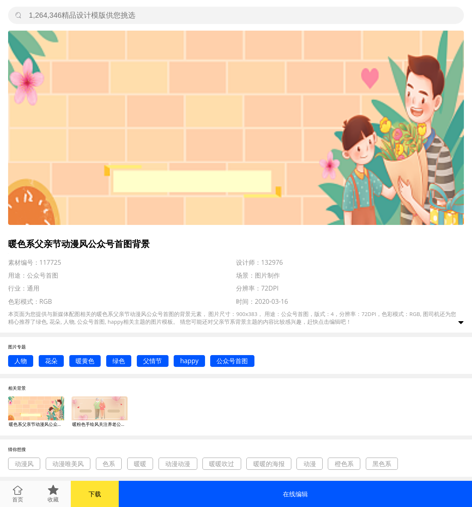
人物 (20, 361)
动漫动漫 (177, 463)
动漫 (309, 463)
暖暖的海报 (269, 463)
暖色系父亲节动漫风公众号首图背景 (36, 424)
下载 (94, 494)
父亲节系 (224, 321)
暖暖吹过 (221, 463)
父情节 (152, 361)
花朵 (51, 361)
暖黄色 (85, 361)
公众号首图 (232, 361)
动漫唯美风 (68, 463)
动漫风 (24, 463)
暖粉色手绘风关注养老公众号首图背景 (100, 424)
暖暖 (140, 463)
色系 (109, 463)
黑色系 (381, 463)
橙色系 (344, 463)
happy (189, 361)
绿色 (118, 361)
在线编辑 (295, 494)
